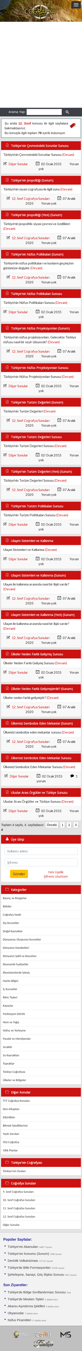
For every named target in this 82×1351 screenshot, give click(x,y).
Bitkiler (7, 906)
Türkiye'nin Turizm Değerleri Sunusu (36, 437)
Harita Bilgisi (10, 981)
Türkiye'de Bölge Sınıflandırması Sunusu (37, 1292)
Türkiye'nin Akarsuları (23, 1246)
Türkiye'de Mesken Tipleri (26, 1299)
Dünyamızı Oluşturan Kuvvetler (22, 939)
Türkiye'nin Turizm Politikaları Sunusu (37, 506)
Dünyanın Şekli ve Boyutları (20, 956)
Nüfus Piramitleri (19, 1320)
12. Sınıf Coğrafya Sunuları (30, 198)
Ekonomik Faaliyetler (15, 964)
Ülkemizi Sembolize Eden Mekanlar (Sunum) (42, 723)
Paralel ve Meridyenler (17, 1039)
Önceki (52, 825)
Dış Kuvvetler (11, 923)
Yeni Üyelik (55, 872)
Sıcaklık (7, 1047)
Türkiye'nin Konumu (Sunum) (28, 1253)
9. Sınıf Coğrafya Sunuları (18, 1192)
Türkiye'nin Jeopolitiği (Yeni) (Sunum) (36, 215)
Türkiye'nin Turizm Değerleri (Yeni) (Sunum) (41, 471)
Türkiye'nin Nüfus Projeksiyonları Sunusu (39, 368)
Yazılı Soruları (11, 1134)
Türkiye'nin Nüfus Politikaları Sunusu (36, 294)
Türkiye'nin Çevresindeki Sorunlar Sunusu (39, 146)
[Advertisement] (41, 65)
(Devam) (68, 154)
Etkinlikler (9, 1117)
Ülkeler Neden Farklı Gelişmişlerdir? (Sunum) (42, 689)
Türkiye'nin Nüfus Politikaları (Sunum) (37, 254)
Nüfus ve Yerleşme (14, 1030)
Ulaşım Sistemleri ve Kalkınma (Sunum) (38, 575)
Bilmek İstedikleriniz (15, 1125)
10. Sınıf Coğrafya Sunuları (19, 1200)
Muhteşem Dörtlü (14, 1014)
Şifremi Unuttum (56, 876)
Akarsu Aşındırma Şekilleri (26, 1306)
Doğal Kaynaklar (13, 931)
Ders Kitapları (11, 1109)
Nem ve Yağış (11, 1022)
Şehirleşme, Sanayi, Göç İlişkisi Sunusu (36, 1274)
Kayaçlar (8, 1006)
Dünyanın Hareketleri (16, 948)
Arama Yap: (17, 112)
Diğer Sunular (18, 164)
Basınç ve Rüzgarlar (15, 898)
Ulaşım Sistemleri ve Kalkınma (32, 541)
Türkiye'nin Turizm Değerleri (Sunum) (37, 402)
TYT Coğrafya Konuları (16, 1101)
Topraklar (8, 1063)
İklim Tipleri (10, 997)
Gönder (19, 874)
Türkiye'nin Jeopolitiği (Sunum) (32, 180)
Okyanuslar (16, 1313)
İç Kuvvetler (10, 989)
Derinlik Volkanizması (23, 1260)
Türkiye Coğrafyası (14, 1072)
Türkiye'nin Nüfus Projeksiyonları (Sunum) (40, 328)
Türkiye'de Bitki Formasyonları (29, 1267)
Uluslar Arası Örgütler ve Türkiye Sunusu (39, 793)
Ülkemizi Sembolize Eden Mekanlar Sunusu (41, 758)
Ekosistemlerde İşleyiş (16, 972)
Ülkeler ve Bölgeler (14, 1080)
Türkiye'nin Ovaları (14, 1171)
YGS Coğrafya (11, 1142)
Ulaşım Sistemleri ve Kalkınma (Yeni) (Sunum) (43, 615)
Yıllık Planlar (10, 1150)
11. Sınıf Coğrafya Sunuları (19, 1208)
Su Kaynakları (11, 1055)
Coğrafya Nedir (12, 915)
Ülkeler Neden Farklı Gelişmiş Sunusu (37, 654)
